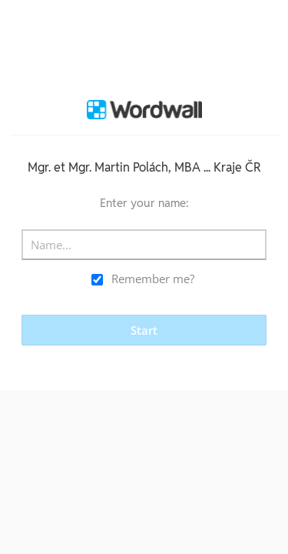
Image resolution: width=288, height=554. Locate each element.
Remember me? (152, 278)
